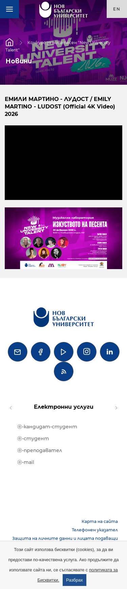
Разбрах (74, 580)
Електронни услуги (63, 407)
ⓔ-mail (25, 462)
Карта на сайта (100, 521)
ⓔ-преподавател (39, 450)
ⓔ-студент (33, 438)
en (117, 9)
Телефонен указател (95, 529)
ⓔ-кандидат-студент (47, 427)
